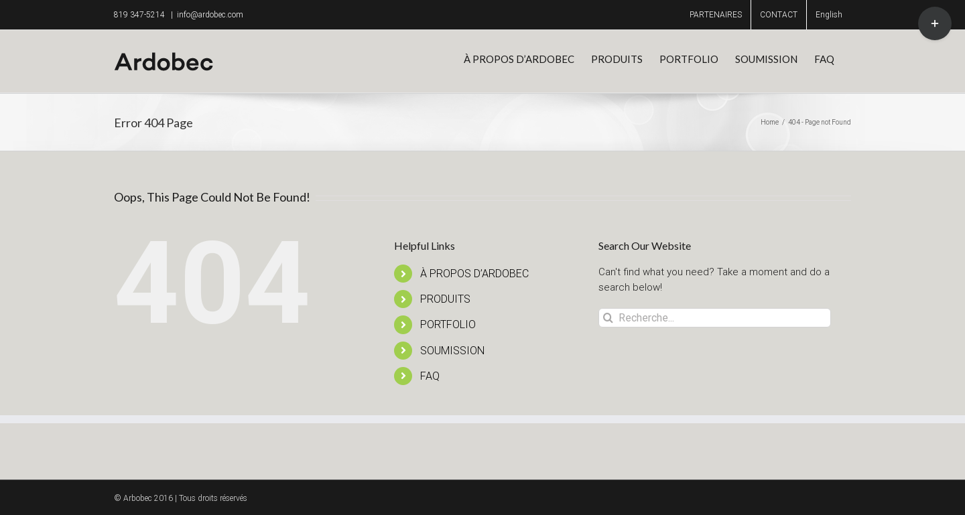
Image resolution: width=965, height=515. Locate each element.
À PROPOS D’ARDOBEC (474, 273)
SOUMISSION (452, 350)
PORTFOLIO (448, 324)
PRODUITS (445, 299)
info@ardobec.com (210, 14)
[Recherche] (608, 317)
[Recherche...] (714, 317)
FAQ (430, 376)
